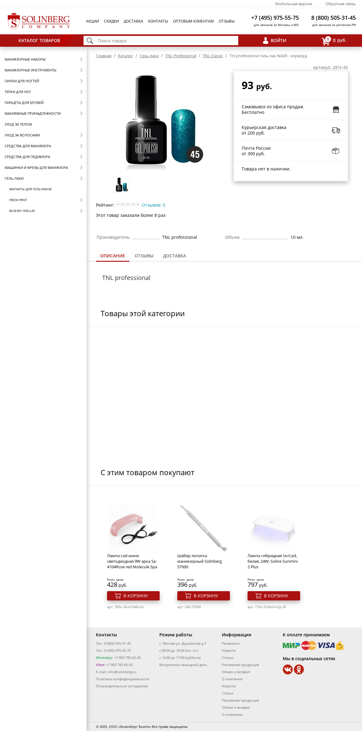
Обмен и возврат (236, 671)
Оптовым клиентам (193, 21)
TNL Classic (213, 55)
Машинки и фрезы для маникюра (36, 167)
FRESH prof (18, 200)
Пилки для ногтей (22, 81)
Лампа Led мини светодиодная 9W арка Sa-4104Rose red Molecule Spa (132, 561)
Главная (103, 55)
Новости (229, 650)
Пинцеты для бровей (24, 102)
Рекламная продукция (240, 664)
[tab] (112, 256)
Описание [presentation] (112, 256)
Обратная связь (340, 3)
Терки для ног (18, 91)
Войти (278, 40)
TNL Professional (180, 55)
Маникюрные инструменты (30, 70)
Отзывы (227, 21)
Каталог (125, 55)
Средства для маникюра (28, 146)
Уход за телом (18, 124)
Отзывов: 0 (153, 205)
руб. (334, 40)
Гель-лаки (14, 178)
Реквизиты (230, 643)
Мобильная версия (293, 3)
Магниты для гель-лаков (30, 189)
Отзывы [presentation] (144, 256)
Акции (92, 21)
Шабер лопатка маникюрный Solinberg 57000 (199, 561)
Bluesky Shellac (22, 211)
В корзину (135, 596)
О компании (232, 679)
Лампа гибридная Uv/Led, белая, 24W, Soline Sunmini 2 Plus (273, 561)
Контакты (158, 21)
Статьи (227, 657)
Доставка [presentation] (174, 256)
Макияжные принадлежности (33, 113)
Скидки (111, 21)
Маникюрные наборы (25, 59)
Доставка (133, 21)
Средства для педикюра (27, 156)
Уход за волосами (22, 135)
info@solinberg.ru (122, 671)
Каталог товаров (39, 40)
